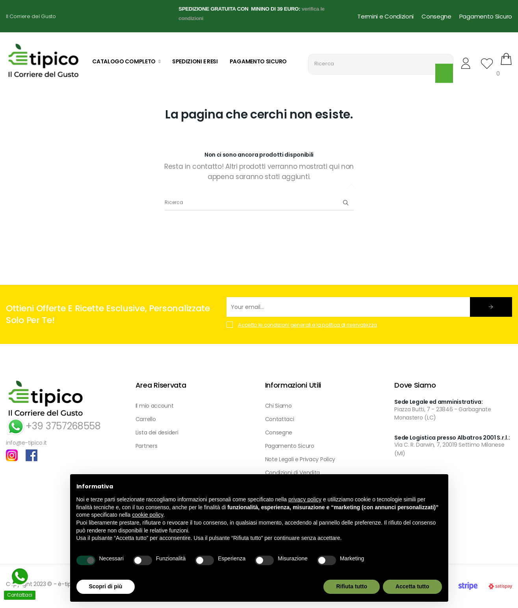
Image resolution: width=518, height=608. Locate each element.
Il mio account (155, 406)
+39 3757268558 (53, 426)
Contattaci (279, 419)
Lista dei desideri (157, 432)
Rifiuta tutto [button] (351, 586)
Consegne (436, 16)
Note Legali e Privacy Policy (300, 459)
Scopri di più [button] (106, 586)
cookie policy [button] (147, 515)
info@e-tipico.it (26, 443)
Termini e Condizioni (385, 16)
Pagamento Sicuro (485, 16)
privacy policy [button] (304, 499)
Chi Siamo (278, 406)
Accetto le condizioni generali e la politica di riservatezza (307, 325)
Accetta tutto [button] (412, 586)
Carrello (146, 419)
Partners (147, 446)
